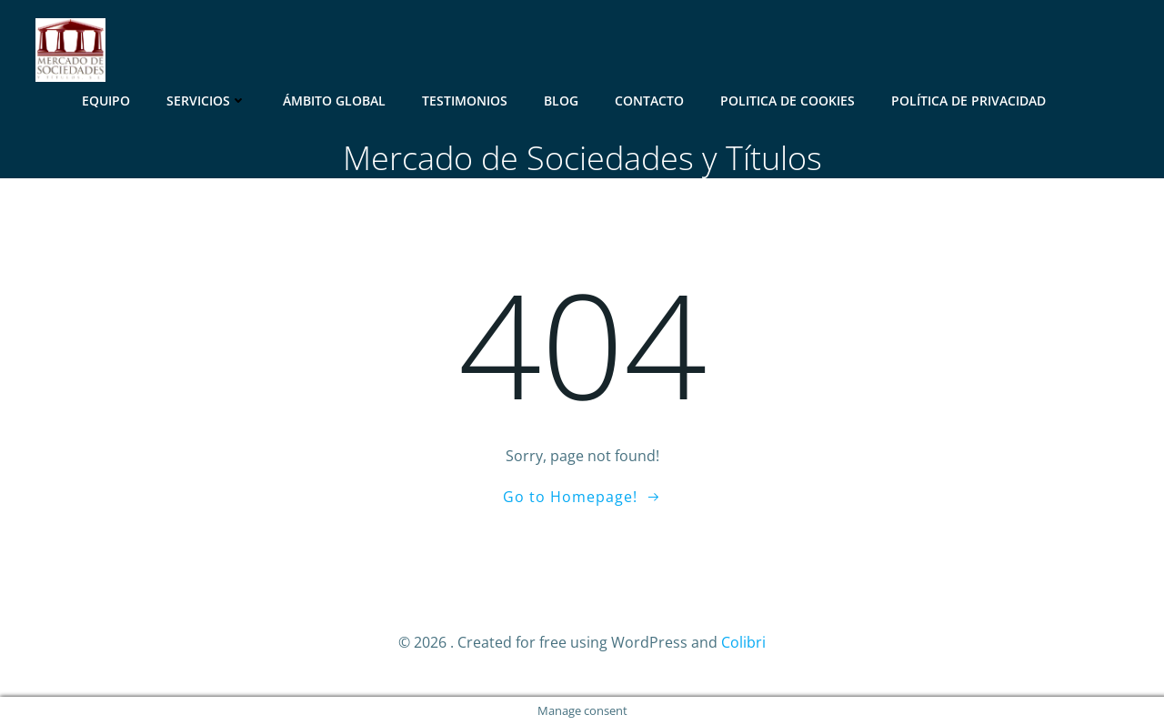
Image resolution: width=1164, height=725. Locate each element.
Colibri (743, 642)
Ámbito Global (334, 100)
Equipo (106, 100)
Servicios (206, 100)
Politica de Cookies (787, 100)
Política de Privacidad (968, 100)
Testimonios (464, 100)
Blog (561, 100)
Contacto (649, 100)
